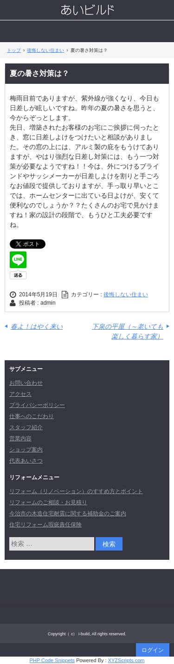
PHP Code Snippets (52, 660)
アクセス (20, 394)
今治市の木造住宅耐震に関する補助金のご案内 (67, 513)
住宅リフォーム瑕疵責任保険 (45, 524)
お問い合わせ (26, 383)
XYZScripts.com (126, 660)
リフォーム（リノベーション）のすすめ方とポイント (76, 491)
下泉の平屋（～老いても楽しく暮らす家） (127, 331)
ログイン (153, 650)
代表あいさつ (26, 460)
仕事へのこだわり (31, 416)
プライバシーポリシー (37, 405)
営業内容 (20, 438)
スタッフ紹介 (26, 427)
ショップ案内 (26, 449)
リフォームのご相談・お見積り (48, 502)
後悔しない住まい (125, 294)
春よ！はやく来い (37, 326)
